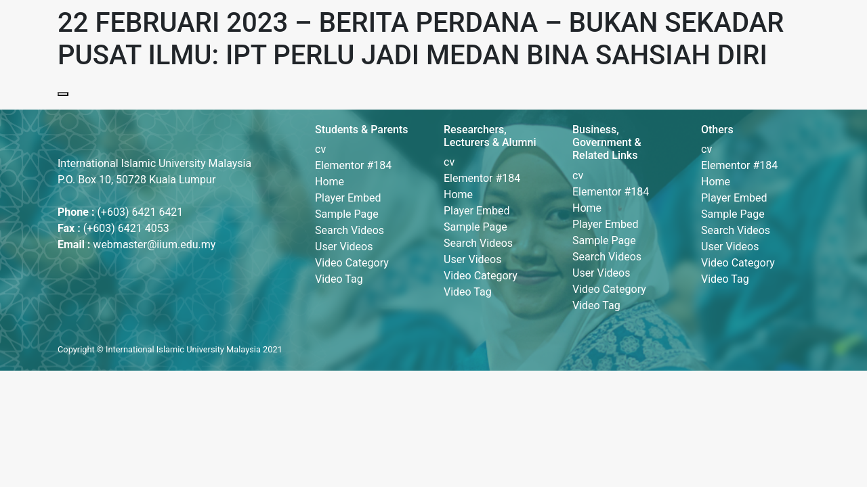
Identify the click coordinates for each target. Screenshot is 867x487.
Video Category (352, 262)
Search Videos (349, 230)
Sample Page (347, 214)
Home (329, 181)
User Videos (344, 246)
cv (320, 149)
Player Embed (348, 197)
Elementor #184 (353, 165)
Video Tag (339, 279)
